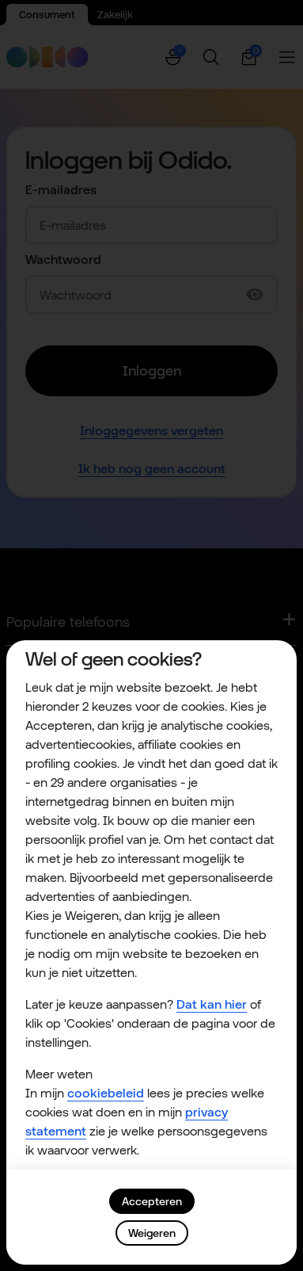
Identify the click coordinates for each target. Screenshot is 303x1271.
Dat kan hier (211, 1004)
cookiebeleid (105, 1093)
